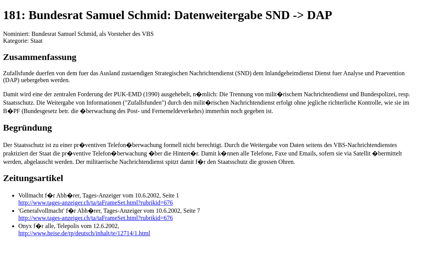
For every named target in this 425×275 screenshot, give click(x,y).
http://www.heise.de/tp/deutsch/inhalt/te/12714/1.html (84, 233)
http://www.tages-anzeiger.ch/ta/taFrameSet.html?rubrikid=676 (95, 202)
